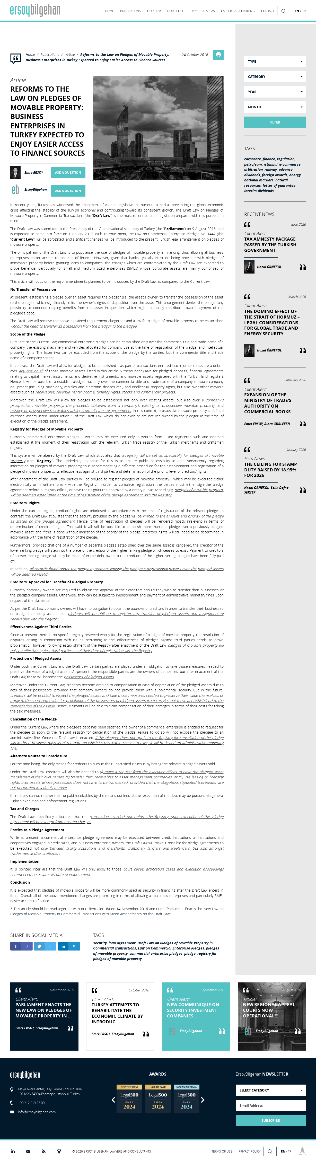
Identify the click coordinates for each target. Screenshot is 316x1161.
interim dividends (259, 191)
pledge (190, 953)
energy (295, 175)
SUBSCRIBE (271, 1120)
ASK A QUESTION (68, 173)
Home (30, 54)
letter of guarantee (279, 185)
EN (297, 10)
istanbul (270, 164)
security (100, 943)
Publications (49, 54)
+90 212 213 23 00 (31, 1103)
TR (304, 11)
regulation (285, 159)
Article (70, 54)
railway (271, 169)
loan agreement (122, 943)
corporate (252, 159)
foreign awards (274, 175)
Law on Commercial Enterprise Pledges (171, 948)
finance (269, 159)
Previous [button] (113, 1100)
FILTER (274, 122)
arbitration (253, 169)
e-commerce (290, 164)
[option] (129, 1099)
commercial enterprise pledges (155, 953)
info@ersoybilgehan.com (37, 1112)
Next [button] (203, 1100)
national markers (259, 180)
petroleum (253, 164)
